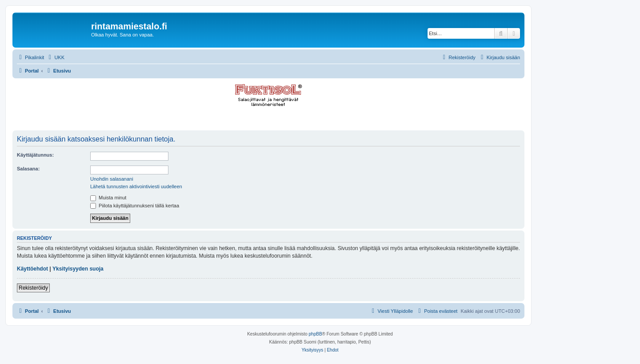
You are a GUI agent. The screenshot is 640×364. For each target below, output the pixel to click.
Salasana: (28, 168)
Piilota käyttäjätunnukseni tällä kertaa (134, 205)
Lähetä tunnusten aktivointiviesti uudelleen (136, 186)
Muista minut (108, 197)
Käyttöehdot (32, 269)
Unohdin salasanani (111, 179)
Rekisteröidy (33, 288)
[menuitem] (55, 57)
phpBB (315, 334)
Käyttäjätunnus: (35, 155)
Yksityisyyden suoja (78, 269)
